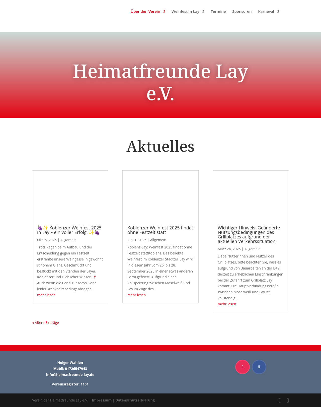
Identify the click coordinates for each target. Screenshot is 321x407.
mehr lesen (46, 295)
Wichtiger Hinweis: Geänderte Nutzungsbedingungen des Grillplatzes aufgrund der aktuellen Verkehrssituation (249, 234)
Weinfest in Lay (185, 12)
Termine (218, 12)
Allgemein (68, 239)
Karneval (266, 12)
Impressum (102, 400)
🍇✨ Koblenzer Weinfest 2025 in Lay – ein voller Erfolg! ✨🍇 (69, 230)
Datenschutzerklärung (135, 400)
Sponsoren (242, 12)
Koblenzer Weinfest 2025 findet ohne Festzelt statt (160, 230)
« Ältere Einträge (45, 322)
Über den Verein (145, 12)
